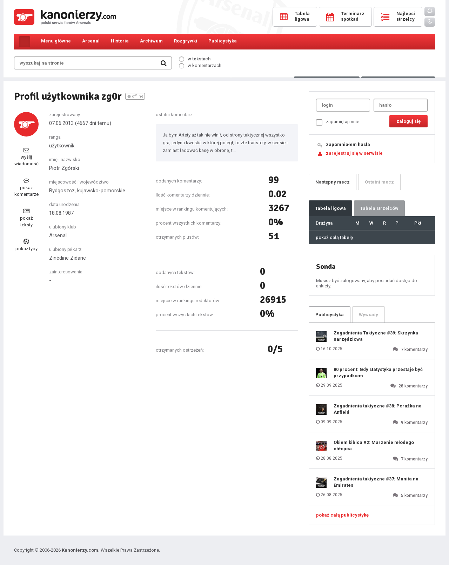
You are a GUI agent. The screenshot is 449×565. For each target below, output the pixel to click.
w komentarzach (200, 65)
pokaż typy (26, 245)
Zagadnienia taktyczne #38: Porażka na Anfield (378, 409)
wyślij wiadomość (26, 156)
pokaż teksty (26, 217)
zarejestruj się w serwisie (354, 153)
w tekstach (194, 58)
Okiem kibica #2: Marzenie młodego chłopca (374, 445)
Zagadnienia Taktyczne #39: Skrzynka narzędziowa (376, 336)
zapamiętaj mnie (337, 122)
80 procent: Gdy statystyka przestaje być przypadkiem (378, 372)
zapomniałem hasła (348, 144)
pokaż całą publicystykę (342, 515)
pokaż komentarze (26, 187)
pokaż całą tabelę (334, 237)
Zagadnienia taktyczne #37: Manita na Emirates (376, 482)
